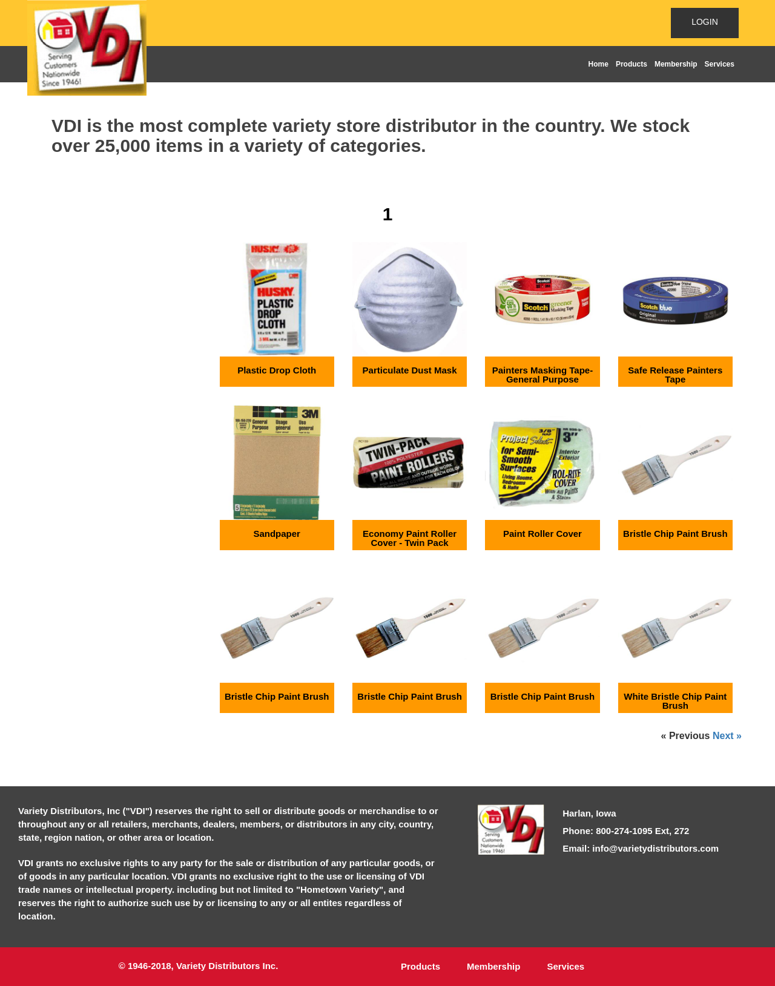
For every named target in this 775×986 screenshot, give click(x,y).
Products (631, 64)
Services (719, 64)
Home (598, 64)
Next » (727, 736)
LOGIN (704, 22)
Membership (676, 64)
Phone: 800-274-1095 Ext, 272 (625, 831)
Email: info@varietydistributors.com (640, 848)
